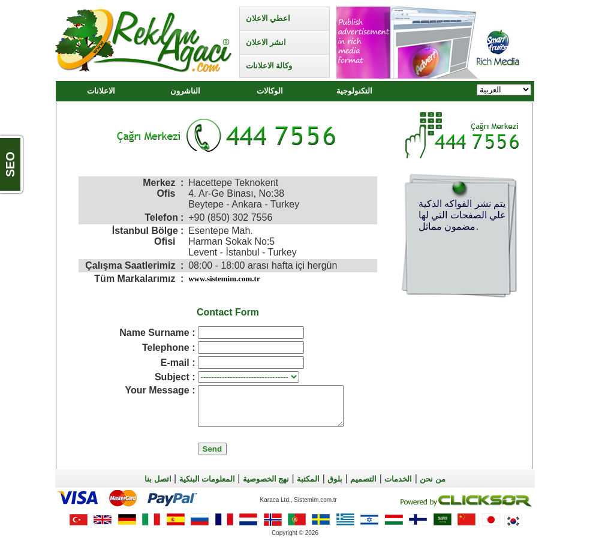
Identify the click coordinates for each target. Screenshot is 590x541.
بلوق (334, 478)
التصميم (363, 478)
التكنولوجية (354, 90)
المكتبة (308, 478)
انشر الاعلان (266, 42)
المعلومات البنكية (207, 478)
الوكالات (270, 90)
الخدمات (398, 478)
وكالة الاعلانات (269, 65)
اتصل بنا (158, 478)
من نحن (432, 478)
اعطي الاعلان (268, 18)
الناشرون (185, 90)
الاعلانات (101, 90)
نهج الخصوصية (266, 478)
